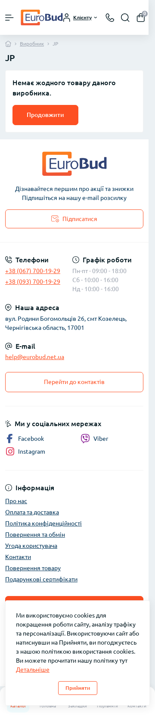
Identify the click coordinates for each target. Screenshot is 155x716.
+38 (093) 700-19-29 (32, 281)
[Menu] (9, 18)
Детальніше (33, 669)
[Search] (125, 17)
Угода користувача (31, 545)
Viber (94, 438)
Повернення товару (33, 568)
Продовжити (45, 114)
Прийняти (77, 688)
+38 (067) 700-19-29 (32, 270)
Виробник (32, 43)
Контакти (18, 556)
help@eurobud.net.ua (34, 356)
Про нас (16, 501)
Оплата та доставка (32, 512)
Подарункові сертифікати (41, 579)
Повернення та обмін (35, 534)
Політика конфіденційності (43, 523)
